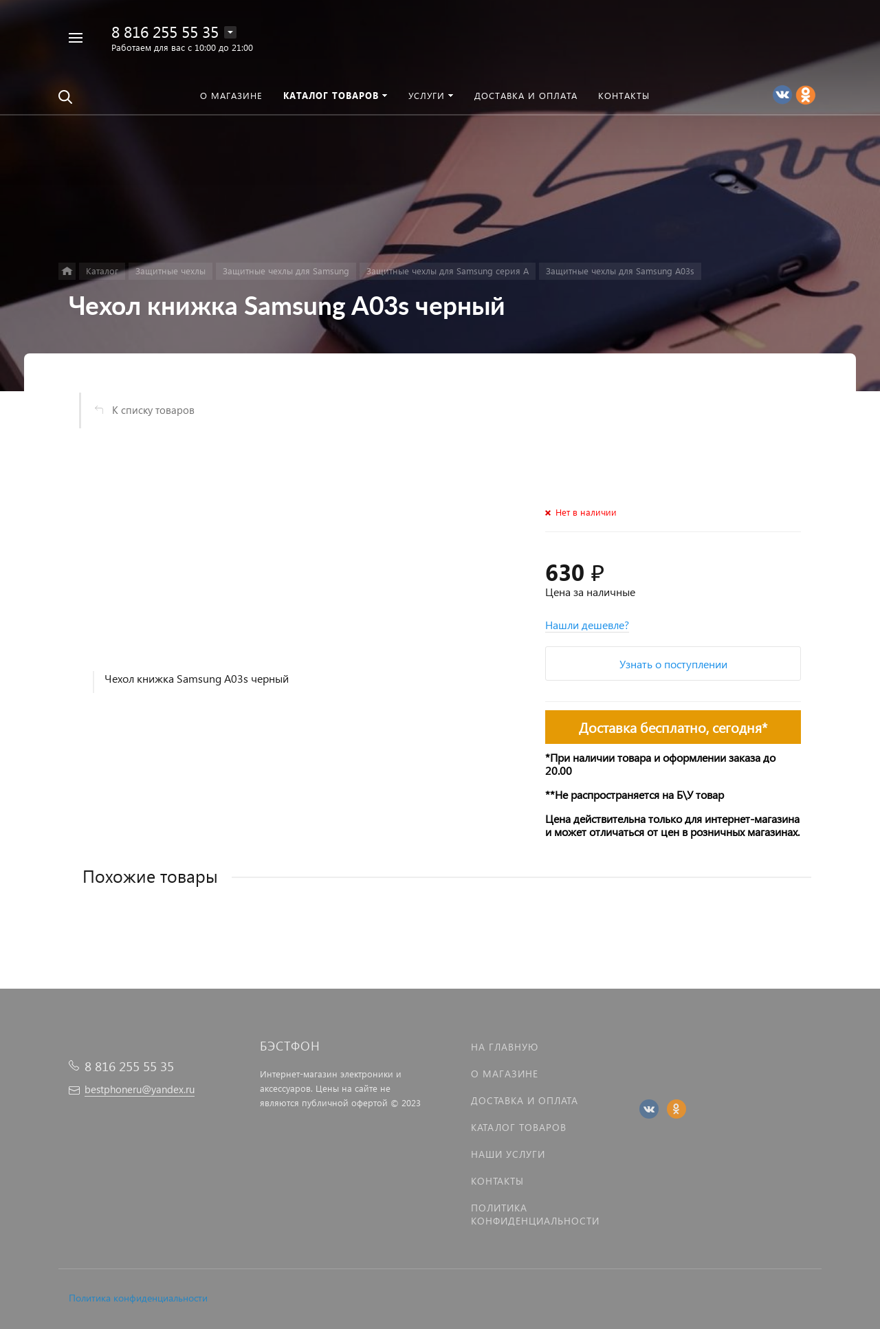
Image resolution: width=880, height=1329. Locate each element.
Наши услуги (508, 1154)
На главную (504, 1046)
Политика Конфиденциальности (535, 1214)
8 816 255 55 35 (165, 31)
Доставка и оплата (524, 1100)
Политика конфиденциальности (138, 1297)
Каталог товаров (518, 1127)
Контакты (497, 1180)
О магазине (504, 1073)
